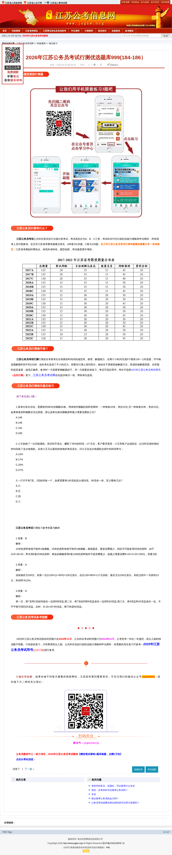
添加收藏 (165, 2)
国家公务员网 (8, 36)
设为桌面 (145, 2)
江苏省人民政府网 (13, 3)
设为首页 (155, 2)
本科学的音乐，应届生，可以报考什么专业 (113, 786)
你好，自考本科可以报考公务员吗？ (109, 790)
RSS (5, 832)
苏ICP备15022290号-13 (113, 843)
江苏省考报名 (31, 31)
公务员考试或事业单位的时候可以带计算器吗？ (115, 802)
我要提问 (114, 65)
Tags (10, 832)
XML (108, 847)
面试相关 (102, 31)
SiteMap (135, 2)
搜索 (165, 36)
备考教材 (129, 31)
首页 (4, 31)
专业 (93, 794)
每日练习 (53, 43)
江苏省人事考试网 (58, 3)
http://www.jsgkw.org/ (73, 843)
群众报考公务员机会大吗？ (105, 798)
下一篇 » (29, 769)
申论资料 (75, 31)
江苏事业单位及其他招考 (54, 31)
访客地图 (125, 2)
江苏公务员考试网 (25, 43)
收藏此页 (138, 769)
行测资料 (89, 31)
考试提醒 (152, 769)
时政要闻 (16, 31)
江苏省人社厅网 (34, 3)
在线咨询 (116, 31)
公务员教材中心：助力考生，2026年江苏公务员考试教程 (69, 754)
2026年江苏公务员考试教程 (35, 36)
